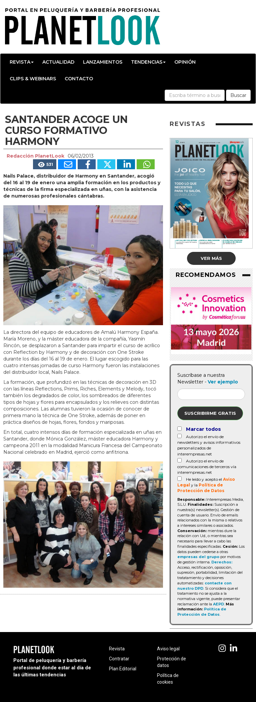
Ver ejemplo (223, 382)
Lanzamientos (102, 62)
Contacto (79, 79)
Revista (22, 62)
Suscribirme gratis (210, 413)
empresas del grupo (198, 556)
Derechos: (221, 562)
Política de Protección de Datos (201, 612)
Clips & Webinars (33, 79)
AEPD (218, 604)
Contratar (119, 658)
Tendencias (148, 62)
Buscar (238, 95)
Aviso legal (168, 648)
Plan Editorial (122, 668)
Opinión (185, 62)
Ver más (211, 258)
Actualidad (58, 62)
